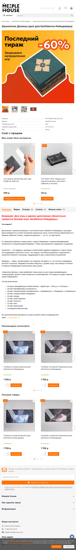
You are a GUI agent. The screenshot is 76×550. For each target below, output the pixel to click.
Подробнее (69, 546)
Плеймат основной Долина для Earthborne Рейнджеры (17, 368)
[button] (2, 171)
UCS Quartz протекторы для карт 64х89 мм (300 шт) (17, 180)
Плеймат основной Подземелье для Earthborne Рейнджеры (56, 368)
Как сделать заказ (38, 502)
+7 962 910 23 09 (10, 529)
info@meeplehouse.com (13, 532)
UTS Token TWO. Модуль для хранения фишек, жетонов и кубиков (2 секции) (53, 181)
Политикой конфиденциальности (20, 543)
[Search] (45, 15)
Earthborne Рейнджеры (21, 21)
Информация (38, 509)
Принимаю (56, 546)
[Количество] (5, 385)
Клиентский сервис (12, 526)
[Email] (38, 477)
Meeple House (50, 121)
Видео (17, 209)
